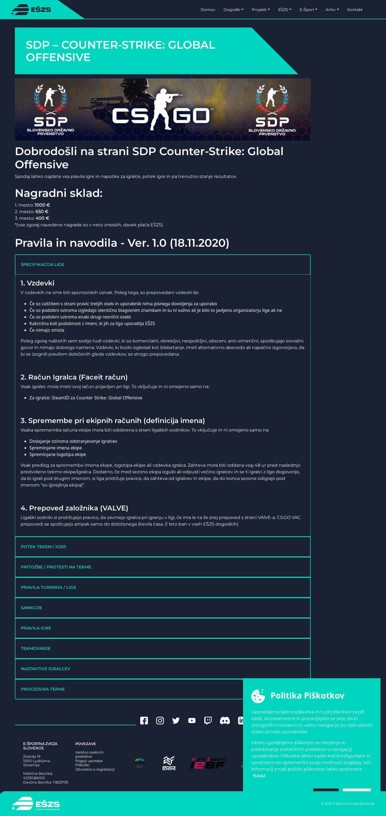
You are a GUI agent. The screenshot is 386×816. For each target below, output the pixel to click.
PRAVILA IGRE (36, 628)
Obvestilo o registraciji (95, 769)
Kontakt (355, 9)
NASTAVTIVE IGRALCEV (45, 668)
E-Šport (307, 9)
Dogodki (232, 9)
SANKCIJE (31, 607)
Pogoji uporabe (89, 761)
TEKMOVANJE (36, 648)
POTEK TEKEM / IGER (43, 546)
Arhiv (331, 9)
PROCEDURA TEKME (43, 689)
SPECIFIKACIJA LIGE (42, 264)
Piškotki (82, 765)
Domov (208, 9)
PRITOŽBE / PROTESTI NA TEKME (56, 567)
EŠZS (283, 9)
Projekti (259, 9)
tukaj (259, 775)
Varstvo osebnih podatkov (89, 754)
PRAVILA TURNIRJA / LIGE (48, 587)
